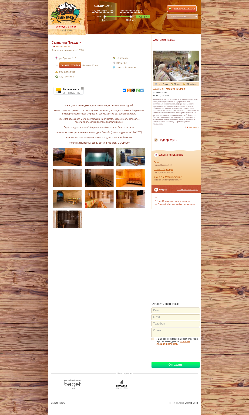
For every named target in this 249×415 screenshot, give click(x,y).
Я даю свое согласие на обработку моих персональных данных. (177, 341)
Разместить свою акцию (187, 190)
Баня (156, 162)
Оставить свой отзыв (165, 303)
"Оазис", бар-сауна (163, 169)
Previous (155, 66)
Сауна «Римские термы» (169, 88)
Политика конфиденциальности (173, 342)
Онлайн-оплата (58, 403)
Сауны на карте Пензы (103, 11)
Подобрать (143, 16)
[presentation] (175, 353)
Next (197, 66)
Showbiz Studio (191, 403)
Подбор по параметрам (131, 11)
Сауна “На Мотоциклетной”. (168, 177)
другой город (66, 30)
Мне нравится (63, 46)
